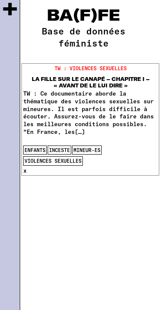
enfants (35, 150)
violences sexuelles (53, 161)
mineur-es (86, 150)
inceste (59, 150)
